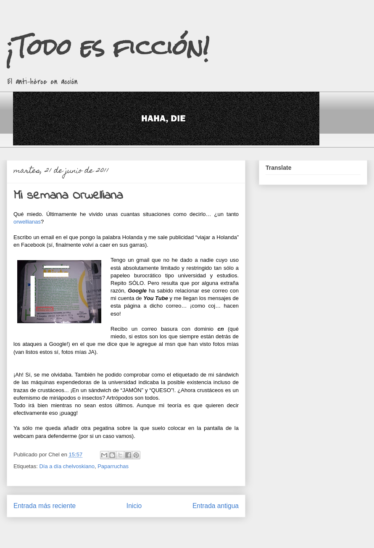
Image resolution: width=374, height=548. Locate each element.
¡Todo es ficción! (108, 46)
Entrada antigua (215, 505)
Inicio (134, 505)
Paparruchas (113, 466)
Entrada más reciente (44, 505)
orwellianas (27, 222)
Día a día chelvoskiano (67, 466)
